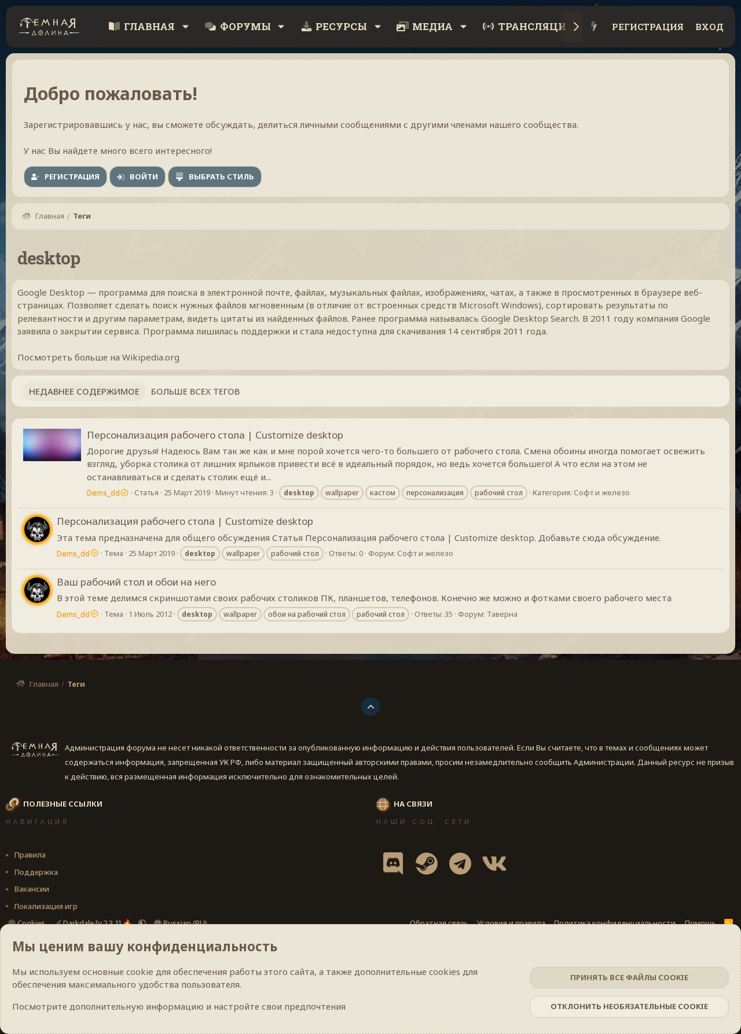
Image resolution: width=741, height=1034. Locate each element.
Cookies (26, 923)
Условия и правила (511, 923)
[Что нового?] (594, 27)
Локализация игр (46, 906)
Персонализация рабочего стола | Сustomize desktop (215, 434)
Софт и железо (602, 492)
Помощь (700, 923)
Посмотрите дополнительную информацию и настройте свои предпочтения (179, 1006)
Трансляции (536, 26)
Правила (30, 854)
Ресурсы (341, 26)
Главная (149, 26)
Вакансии (31, 889)
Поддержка (36, 872)
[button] (185, 27)
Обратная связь (439, 923)
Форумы (245, 26)
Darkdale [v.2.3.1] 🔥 (94, 923)
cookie (139, 971)
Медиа (432, 26)
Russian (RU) (180, 923)
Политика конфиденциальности (614, 923)
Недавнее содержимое (84, 391)
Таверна (502, 614)
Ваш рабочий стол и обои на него (136, 581)
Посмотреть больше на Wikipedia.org (98, 357)
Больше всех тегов (195, 391)
